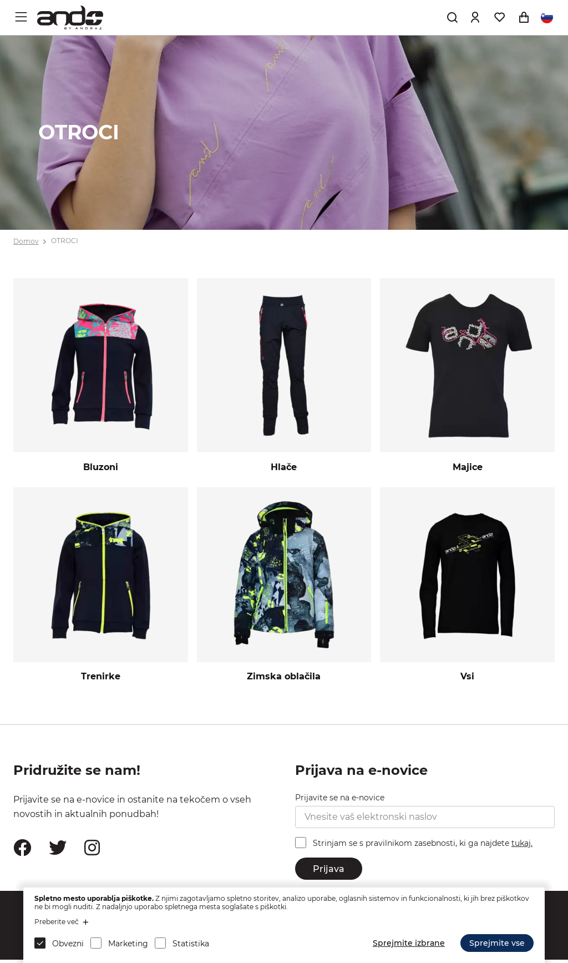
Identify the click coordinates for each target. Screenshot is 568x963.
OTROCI (64, 241)
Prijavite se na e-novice (339, 801)
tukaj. (521, 846)
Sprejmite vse (497, 943)
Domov (26, 241)
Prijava (328, 871)
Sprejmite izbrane (409, 943)
